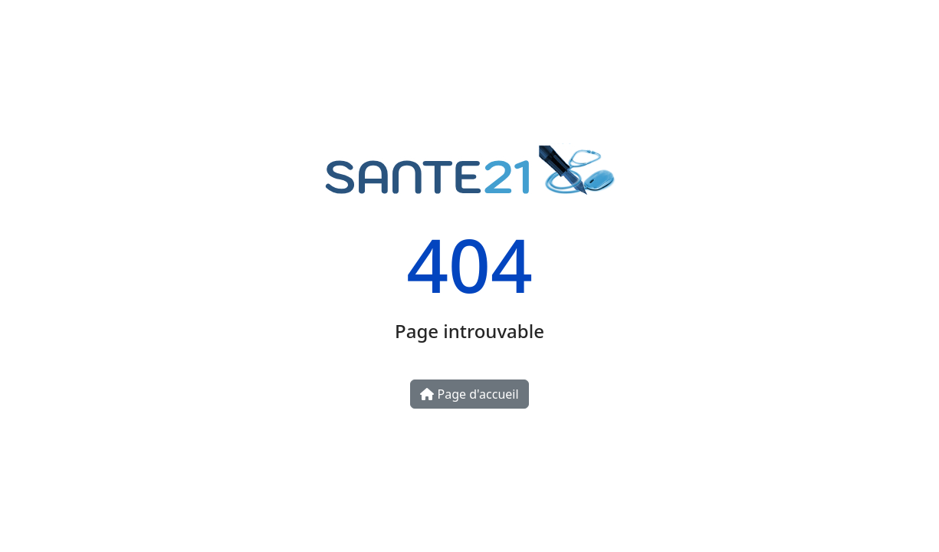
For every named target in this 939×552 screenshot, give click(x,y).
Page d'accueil (469, 394)
